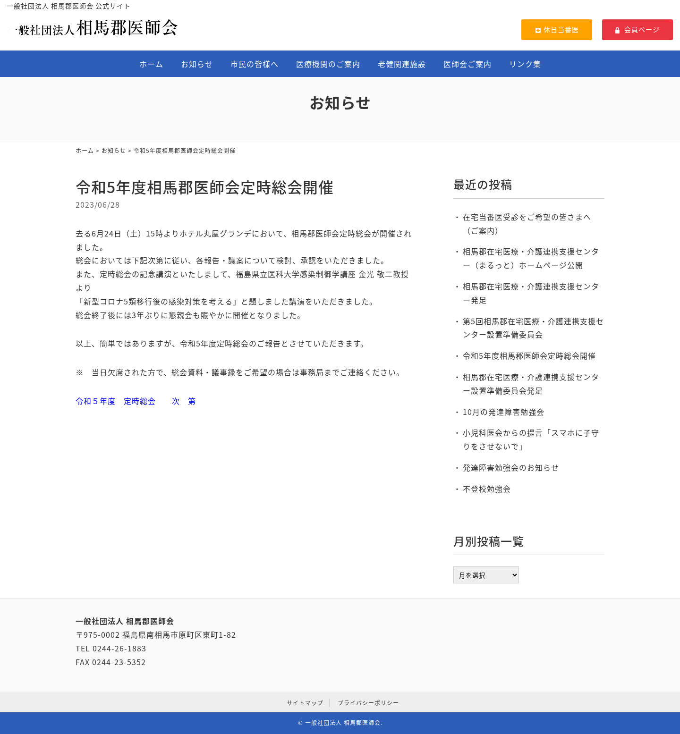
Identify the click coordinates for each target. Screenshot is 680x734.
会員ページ (637, 29)
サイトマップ (305, 703)
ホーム (151, 63)
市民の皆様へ (254, 63)
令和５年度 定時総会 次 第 (136, 400)
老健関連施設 (402, 63)
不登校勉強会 (487, 488)
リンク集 (525, 63)
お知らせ (197, 63)
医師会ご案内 (467, 63)
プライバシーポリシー (368, 703)
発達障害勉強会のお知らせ (511, 467)
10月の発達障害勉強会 (503, 411)
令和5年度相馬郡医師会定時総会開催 (529, 355)
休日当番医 (557, 29)
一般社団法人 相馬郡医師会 (343, 722)
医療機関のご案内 (328, 63)
